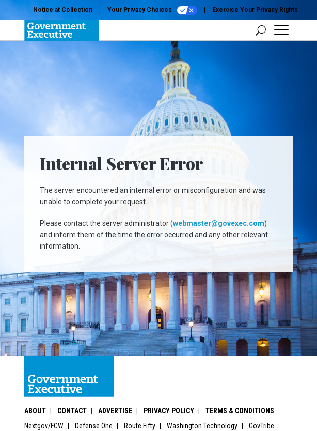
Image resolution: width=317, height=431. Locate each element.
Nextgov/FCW (44, 426)
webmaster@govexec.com (218, 223)
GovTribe (261, 426)
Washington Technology (202, 426)
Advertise (115, 411)
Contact (72, 411)
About (35, 411)
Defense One (94, 426)
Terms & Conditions (239, 411)
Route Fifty (139, 426)
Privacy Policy (169, 411)
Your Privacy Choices (152, 10)
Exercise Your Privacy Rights (255, 9)
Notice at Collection (62, 9)
